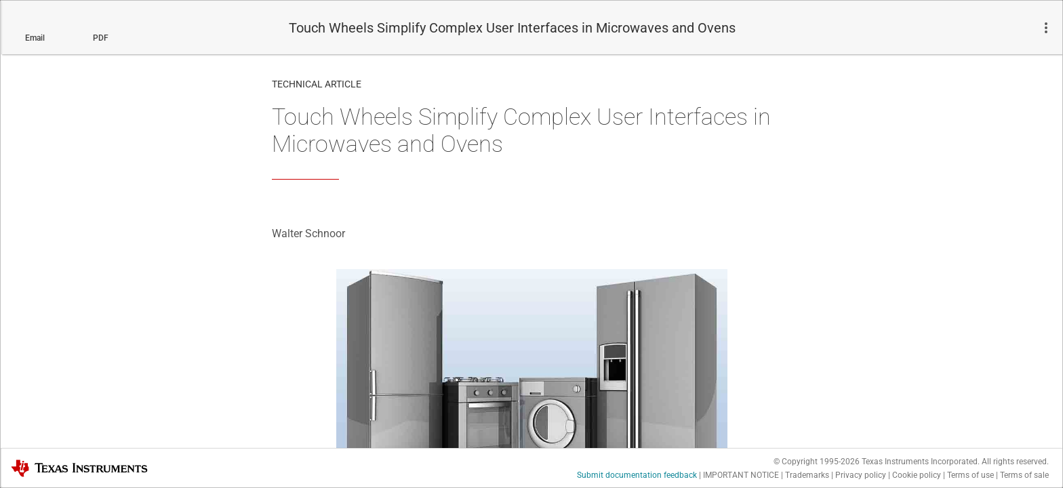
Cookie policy (916, 475)
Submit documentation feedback (637, 475)
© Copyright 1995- (817, 461)
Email (35, 38)
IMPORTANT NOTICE (741, 475)
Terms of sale (1024, 475)
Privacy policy (860, 475)
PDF (100, 38)
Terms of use (970, 475)
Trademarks (807, 475)
